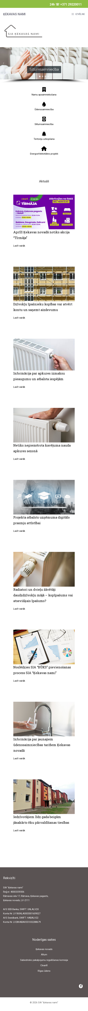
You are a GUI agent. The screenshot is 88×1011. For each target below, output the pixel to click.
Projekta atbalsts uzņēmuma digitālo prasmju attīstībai (41, 520)
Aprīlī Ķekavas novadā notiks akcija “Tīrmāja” (41, 235)
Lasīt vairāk (19, 246)
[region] (44, 65)
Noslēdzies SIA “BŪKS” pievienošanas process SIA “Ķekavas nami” (42, 670)
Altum (44, 954)
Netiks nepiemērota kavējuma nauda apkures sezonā (42, 448)
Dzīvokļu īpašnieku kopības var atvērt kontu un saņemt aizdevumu (42, 307)
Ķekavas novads (44, 949)
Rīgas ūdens (44, 970)
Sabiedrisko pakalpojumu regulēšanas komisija (44, 960)
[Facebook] (81, 986)
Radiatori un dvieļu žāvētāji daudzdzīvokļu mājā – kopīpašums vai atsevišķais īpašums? (43, 595)
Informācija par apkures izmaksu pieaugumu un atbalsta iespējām (39, 376)
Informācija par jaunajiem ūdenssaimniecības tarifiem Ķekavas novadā (41, 745)
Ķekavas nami (14, 14)
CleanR (44, 965)
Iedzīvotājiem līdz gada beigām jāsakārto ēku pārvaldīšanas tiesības (41, 820)
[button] (3, 63)
